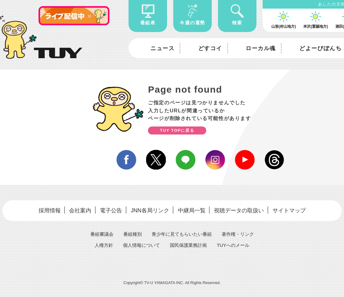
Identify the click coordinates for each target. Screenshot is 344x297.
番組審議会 (98, 232)
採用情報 (47, 210)
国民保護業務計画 (189, 243)
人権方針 (100, 243)
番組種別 (130, 232)
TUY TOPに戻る (177, 130)
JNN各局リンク (148, 210)
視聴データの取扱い (239, 210)
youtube (245, 160)
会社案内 (78, 210)
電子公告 (109, 210)
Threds (274, 160)
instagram (215, 160)
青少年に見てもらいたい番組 (182, 232)
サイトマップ (290, 210)
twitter (156, 160)
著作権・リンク (241, 232)
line (185, 160)
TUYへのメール (236, 243)
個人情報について (140, 243)
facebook (126, 160)
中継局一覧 (191, 210)
